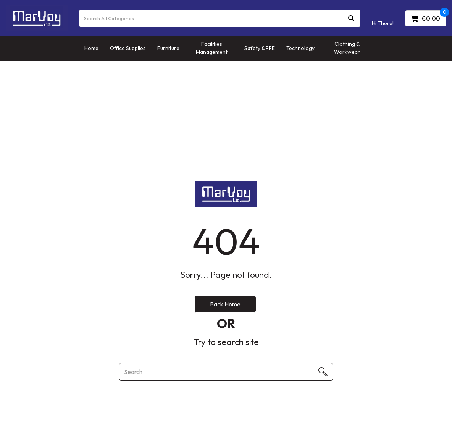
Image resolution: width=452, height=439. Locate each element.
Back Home (225, 304)
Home (91, 48)
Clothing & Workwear (347, 47)
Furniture (168, 48)
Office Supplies (128, 48)
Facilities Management (212, 47)
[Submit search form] (351, 18)
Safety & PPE (259, 48)
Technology (300, 48)
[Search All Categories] (219, 18)
